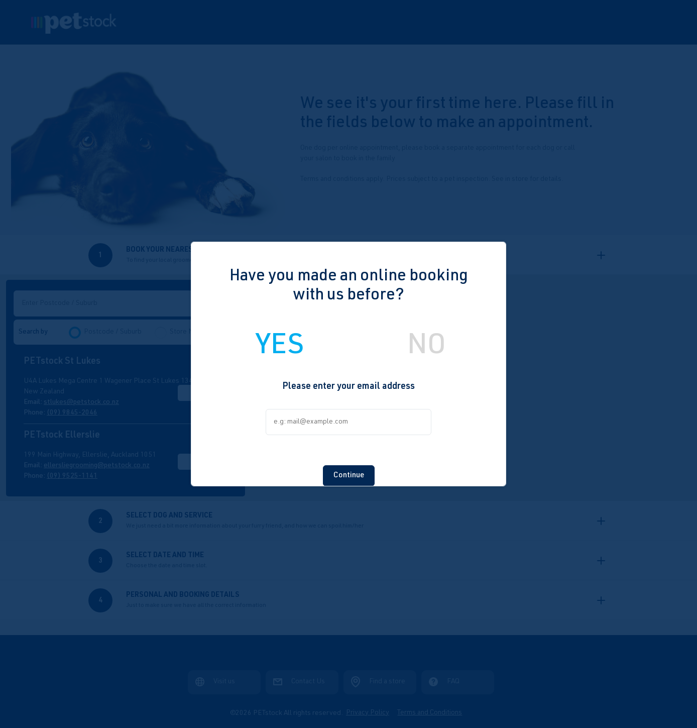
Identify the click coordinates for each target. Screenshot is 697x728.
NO (426, 338)
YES (280, 338)
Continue (348, 467)
